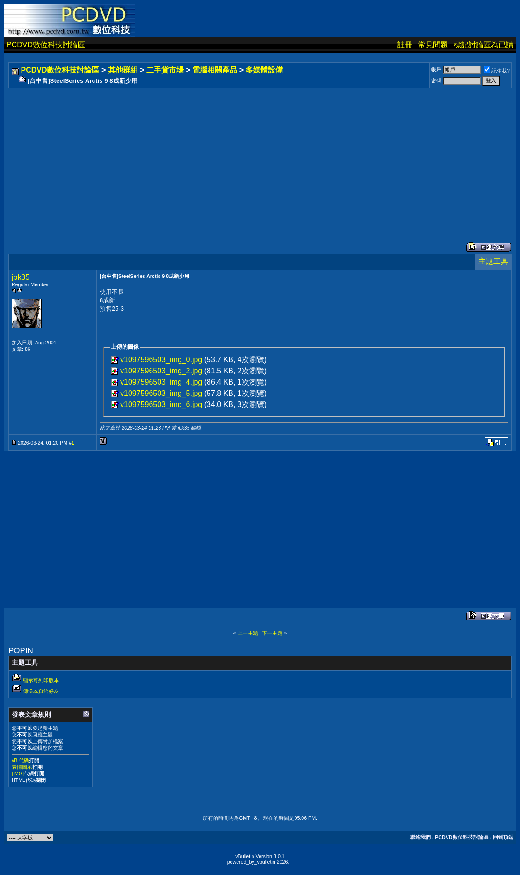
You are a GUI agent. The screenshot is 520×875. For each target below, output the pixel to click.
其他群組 (123, 70)
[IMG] (18, 773)
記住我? (497, 70)
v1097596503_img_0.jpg (161, 360)
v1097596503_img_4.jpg (161, 382)
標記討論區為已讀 (483, 45)
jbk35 (20, 277)
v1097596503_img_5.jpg (161, 393)
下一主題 (272, 633)
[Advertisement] (260, 155)
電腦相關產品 (214, 70)
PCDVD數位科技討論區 (46, 45)
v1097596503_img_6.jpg (161, 404)
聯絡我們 (420, 837)
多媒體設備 (264, 70)
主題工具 (493, 261)
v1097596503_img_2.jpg (161, 371)
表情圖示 (22, 767)
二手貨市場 (165, 70)
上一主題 (248, 633)
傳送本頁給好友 (41, 691)
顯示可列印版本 (41, 680)
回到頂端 (503, 837)
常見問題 (433, 45)
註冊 (404, 45)
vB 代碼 (20, 760)
